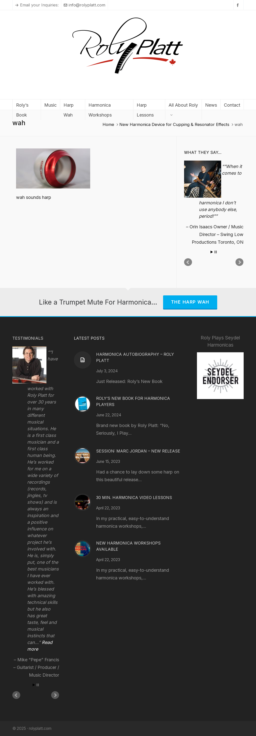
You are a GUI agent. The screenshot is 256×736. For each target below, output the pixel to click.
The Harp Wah (190, 302)
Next (239, 262)
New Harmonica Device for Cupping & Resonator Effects (174, 124)
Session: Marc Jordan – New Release (138, 451)
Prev (188, 262)
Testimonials (27, 338)
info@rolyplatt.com (84, 4)
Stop (215, 252)
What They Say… (202, 152)
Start (212, 252)
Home (108, 124)
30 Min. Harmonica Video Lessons (134, 497)
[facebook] (238, 5)
